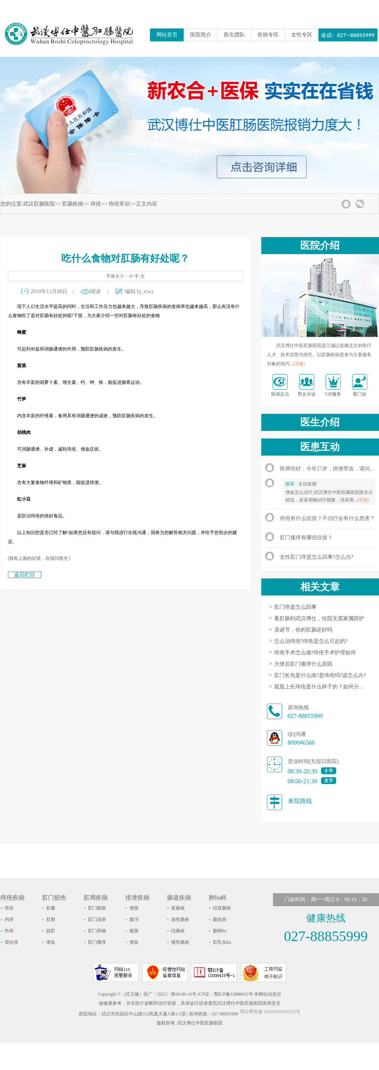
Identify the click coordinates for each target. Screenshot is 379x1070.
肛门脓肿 (97, 908)
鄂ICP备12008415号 (233, 994)
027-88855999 (305, 716)
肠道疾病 (179, 897)
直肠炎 (178, 908)
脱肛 (50, 930)
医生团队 (234, 35)
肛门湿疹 (97, 919)
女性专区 (301, 35)
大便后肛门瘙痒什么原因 (303, 664)
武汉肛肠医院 (39, 204)
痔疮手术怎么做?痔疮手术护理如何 (315, 652)
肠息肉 (219, 919)
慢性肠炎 (180, 942)
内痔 (9, 919)
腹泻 (134, 919)
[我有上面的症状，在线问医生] (39, 558)
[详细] (299, 363)
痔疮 (95, 204)
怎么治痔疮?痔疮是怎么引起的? (311, 641)
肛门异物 (97, 930)
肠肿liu (220, 930)
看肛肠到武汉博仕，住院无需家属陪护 (319, 618)
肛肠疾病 (72, 204)
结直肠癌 (222, 908)
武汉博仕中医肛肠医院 (200, 1023)
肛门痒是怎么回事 (295, 607)
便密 (134, 908)
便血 (50, 942)
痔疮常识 (119, 204)
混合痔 (11, 942)
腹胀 (134, 930)
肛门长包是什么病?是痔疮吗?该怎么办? (320, 675)
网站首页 (167, 35)
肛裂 (50, 919)
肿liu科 (218, 897)
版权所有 (166, 1023)
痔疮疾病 (12, 897)
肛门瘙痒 (97, 942)
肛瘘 (50, 908)
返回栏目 (24, 575)
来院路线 (300, 801)
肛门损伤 (54, 897)
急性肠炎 (180, 919)
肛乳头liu (222, 942)
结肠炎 (178, 930)
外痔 (9, 930)
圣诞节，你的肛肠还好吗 (303, 630)
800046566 (301, 742)
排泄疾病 (137, 897)
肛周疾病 (96, 897)
